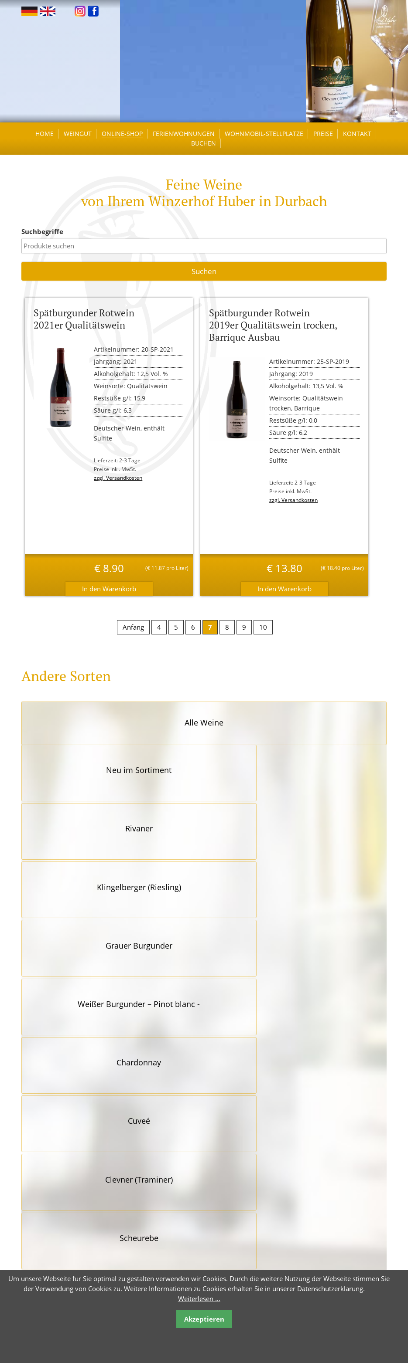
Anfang (133, 636)
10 (263, 636)
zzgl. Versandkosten (123, 487)
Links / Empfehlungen (236, 1193)
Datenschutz (222, 1233)
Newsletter (220, 1220)
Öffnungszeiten (227, 1179)
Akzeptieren (204, 1319)
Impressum (220, 1247)
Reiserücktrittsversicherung (244, 1206)
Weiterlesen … (199, 1298)
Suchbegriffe (51, 240)
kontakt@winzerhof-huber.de (82, 1233)
